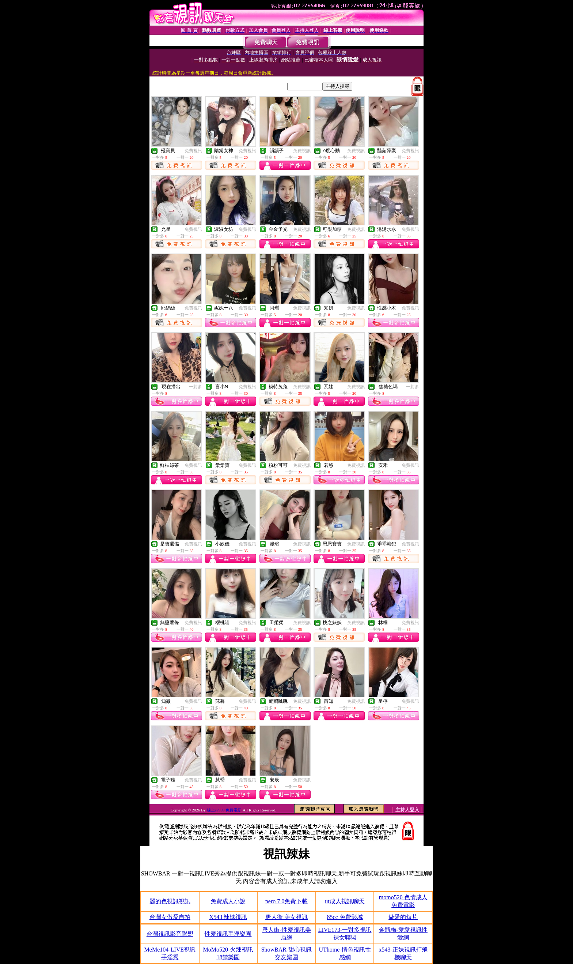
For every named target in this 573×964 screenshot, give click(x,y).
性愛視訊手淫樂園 (228, 934)
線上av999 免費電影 (224, 810)
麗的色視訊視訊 (169, 901)
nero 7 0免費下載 (286, 901)
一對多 (195, 386)
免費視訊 (193, 150)
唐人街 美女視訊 (286, 917)
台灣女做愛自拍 (169, 917)
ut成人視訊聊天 (344, 901)
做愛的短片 (403, 917)
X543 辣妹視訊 (228, 917)
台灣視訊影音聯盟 (170, 934)
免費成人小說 (228, 901)
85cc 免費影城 (345, 917)
